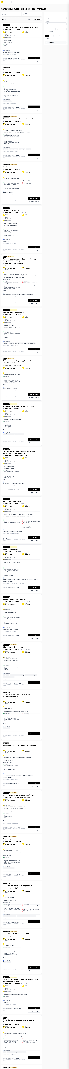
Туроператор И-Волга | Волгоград (14, 683)
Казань (17, 212)
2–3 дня (56, 36)
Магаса (17, 1024)
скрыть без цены (49, 31)
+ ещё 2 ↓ (5, 96)
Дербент (17, 649)
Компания (47, 21)
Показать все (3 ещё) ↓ (7, 855)
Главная (2, 6)
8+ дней (47, 38)
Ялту (16, 551)
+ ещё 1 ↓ (4, 338)
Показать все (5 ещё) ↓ (7, 663)
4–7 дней (61, 36)
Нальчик (17, 748)
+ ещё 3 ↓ (4, 236)
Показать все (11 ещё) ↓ (8, 762)
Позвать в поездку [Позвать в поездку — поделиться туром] (34, 61)
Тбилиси (17, 29)
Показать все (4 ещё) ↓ (7, 811)
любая (47, 36)
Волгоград (15, 1)
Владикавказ (19, 263)
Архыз (17, 408)
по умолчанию (37, 19)
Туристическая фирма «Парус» (13, 922)
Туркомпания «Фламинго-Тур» (13, 58)
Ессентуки (18, 121)
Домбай (17, 169)
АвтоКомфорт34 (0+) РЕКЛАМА (13, 827)
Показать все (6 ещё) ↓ (7, 566)
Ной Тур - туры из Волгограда (13, 783)
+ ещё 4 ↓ (5, 723)
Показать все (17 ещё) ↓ (8, 329)
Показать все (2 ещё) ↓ (7, 227)
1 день (52, 36)
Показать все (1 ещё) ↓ (7, 279)
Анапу (16, 503)
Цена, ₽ (46, 26)
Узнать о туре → (34, 58)
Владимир (18, 365)
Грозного (17, 983)
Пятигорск (18, 314)
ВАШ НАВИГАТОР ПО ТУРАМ (13, 107)
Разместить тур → (64, 1)
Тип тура (47, 16)
